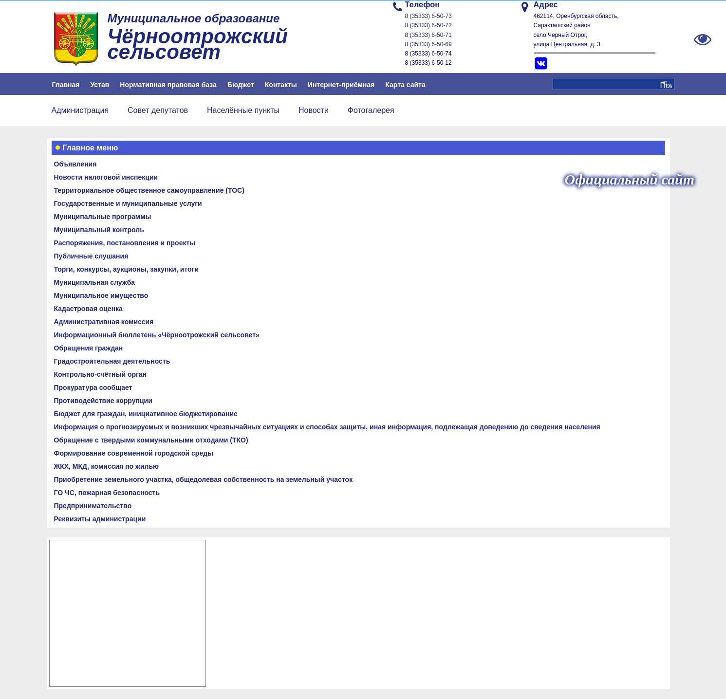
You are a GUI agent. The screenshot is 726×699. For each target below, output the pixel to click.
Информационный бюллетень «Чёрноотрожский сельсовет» (157, 335)
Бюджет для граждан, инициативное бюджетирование (146, 414)
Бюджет (240, 85)
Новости (313, 110)
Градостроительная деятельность (112, 361)
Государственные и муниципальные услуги (128, 203)
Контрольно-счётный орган (100, 374)
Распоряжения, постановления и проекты (125, 243)
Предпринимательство (93, 506)
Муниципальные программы (102, 217)
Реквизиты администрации (100, 519)
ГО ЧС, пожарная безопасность (107, 493)
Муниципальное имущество (101, 295)
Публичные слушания (91, 256)
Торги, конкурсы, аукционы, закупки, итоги (126, 269)
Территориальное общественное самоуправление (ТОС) (149, 190)
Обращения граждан (88, 348)
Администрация (80, 110)
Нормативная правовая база (168, 85)
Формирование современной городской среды (134, 453)
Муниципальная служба (94, 282)
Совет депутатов (158, 110)
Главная (66, 85)
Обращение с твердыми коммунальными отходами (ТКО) (151, 440)
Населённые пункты (243, 110)
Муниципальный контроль (99, 230)
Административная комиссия (104, 322)
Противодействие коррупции (103, 401)
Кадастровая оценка (88, 309)
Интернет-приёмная (341, 85)
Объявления (75, 164)
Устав (99, 85)
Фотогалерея (371, 110)
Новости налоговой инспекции (106, 177)
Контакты (281, 85)
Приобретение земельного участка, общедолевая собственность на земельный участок (203, 479)
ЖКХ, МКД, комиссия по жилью (106, 466)
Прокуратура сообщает (93, 387)
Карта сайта (405, 85)
